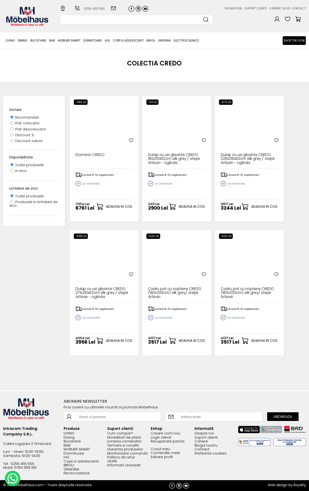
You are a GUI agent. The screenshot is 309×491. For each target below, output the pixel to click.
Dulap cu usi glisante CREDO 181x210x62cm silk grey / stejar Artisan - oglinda (156, 148)
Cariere (275, 8)
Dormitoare (92, 40)
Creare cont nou (165, 433)
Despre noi (204, 433)
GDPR (112, 461)
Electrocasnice (186, 40)
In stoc (18, 170)
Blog (286, 8)
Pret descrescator (28, 129)
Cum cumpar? (120, 433)
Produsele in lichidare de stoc (33, 203)
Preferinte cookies (210, 453)
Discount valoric (26, 140)
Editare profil (162, 457)
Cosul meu (160, 449)
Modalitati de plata (124, 437)
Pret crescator (25, 123)
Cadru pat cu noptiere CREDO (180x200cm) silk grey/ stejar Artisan (155, 282)
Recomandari (24, 117)
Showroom (233, 8)
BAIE (52, 40)
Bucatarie (38, 40)
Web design (277, 485)
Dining (22, 40)
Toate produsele (27, 165)
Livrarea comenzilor (124, 441)
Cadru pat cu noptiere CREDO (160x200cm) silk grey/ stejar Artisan (96, 282)
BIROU (150, 40)
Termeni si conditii (123, 445)
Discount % (22, 135)
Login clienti (161, 437)
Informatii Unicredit (124, 465)
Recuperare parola (167, 441)
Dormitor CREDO (89, 144)
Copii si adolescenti (128, 40)
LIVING (10, 40)
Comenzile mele (165, 453)
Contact (299, 8)
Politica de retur (121, 457)
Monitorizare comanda (127, 453)
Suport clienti (256, 8)
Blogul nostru (206, 445)
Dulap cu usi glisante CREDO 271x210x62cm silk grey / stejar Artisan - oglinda (275, 148)
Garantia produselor (125, 449)
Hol (107, 40)
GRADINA (164, 40)
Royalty (300, 485)
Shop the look (294, 40)
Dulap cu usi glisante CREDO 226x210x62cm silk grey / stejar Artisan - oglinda (216, 148)
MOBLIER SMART (69, 40)
